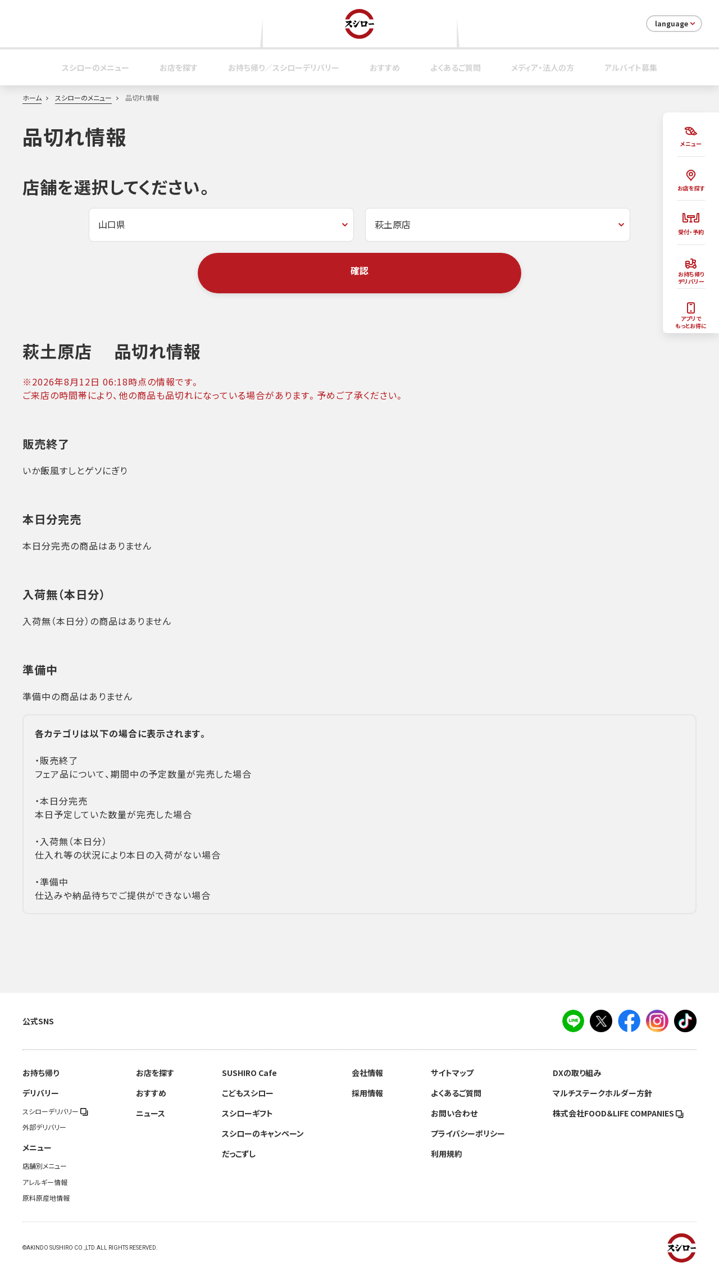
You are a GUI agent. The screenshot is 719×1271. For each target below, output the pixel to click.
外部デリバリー (44, 1127)
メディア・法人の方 (542, 67)
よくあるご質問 (455, 67)
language (676, 24)
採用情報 (367, 1092)
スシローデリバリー (55, 1111)
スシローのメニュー (95, 67)
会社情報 (367, 1072)
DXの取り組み (577, 1072)
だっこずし (239, 1153)
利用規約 (446, 1153)
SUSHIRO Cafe (249, 1072)
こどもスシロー (248, 1092)
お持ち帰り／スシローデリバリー (283, 67)
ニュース (150, 1113)
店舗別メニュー (44, 1166)
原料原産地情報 (46, 1198)
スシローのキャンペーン (263, 1133)
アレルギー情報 (44, 1182)
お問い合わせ (454, 1113)
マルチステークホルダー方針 (602, 1092)
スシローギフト (247, 1113)
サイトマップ (452, 1072)
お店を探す (179, 67)
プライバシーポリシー (468, 1133)
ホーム (32, 98)
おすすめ (385, 67)
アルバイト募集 (630, 67)
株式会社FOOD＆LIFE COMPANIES (618, 1113)
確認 (359, 270)
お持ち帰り (40, 1072)
